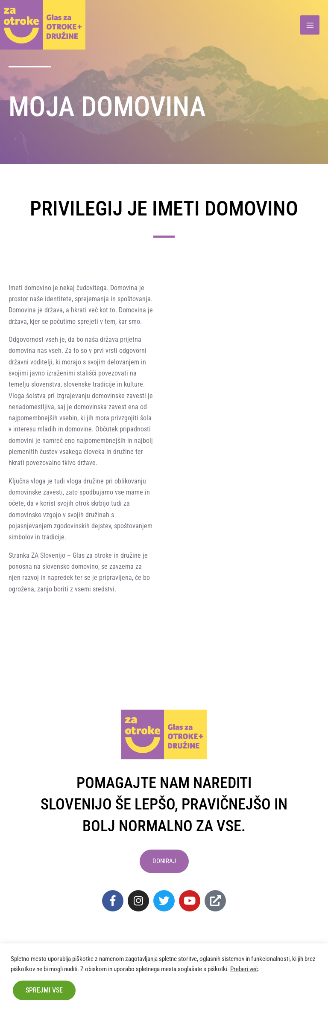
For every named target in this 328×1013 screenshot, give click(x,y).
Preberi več (244, 969)
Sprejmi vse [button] (44, 990)
